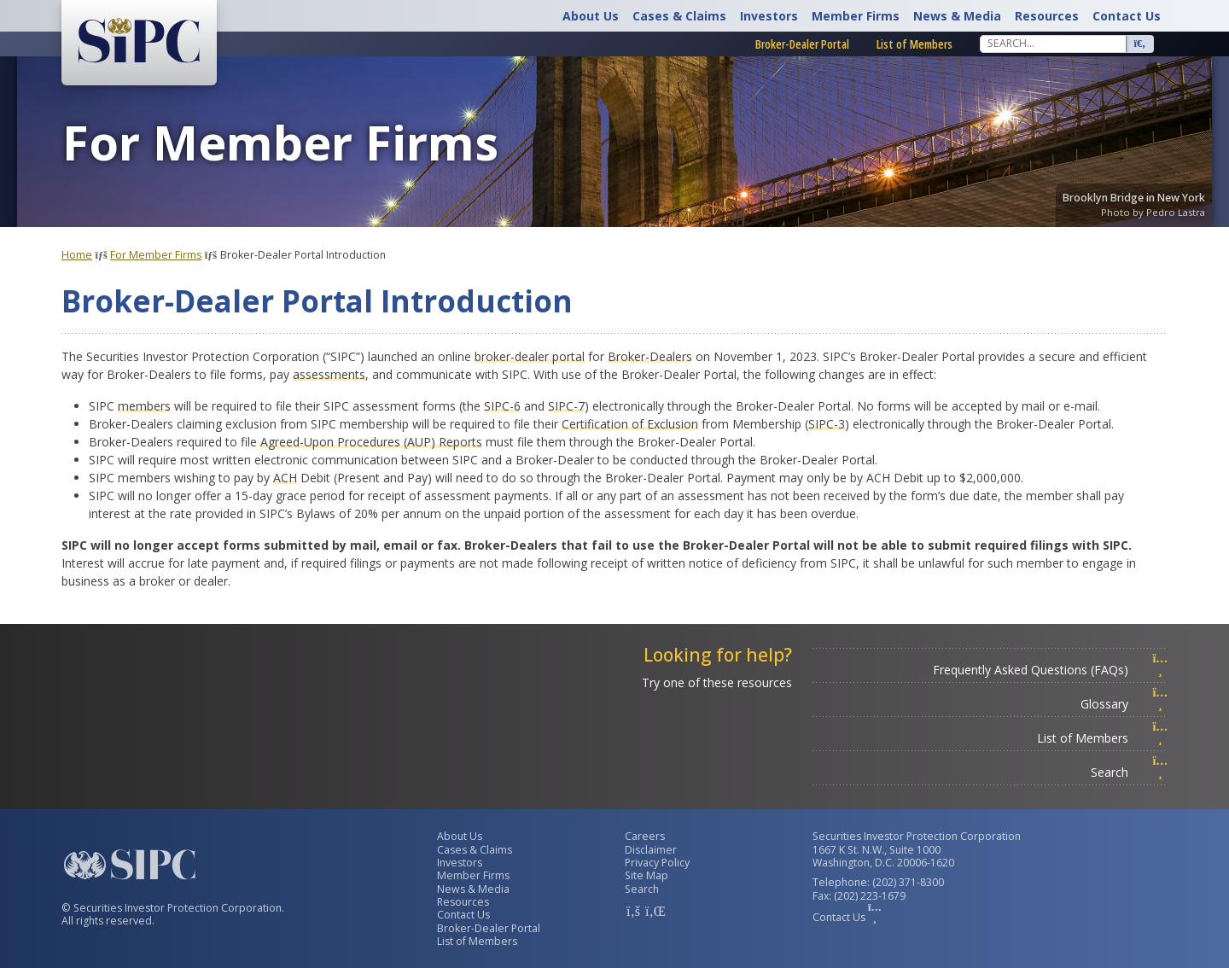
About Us (590, 16)
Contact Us (1126, 16)
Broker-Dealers (650, 356)
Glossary (1124, 704)
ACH (285, 477)
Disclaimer (651, 850)
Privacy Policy (657, 862)
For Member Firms (155, 255)
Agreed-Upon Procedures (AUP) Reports (371, 442)
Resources (1047, 16)
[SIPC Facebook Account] (633, 910)
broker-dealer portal (530, 356)
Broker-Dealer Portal (802, 44)
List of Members (914, 44)
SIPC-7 (566, 406)
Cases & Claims (679, 16)
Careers (645, 836)
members (144, 406)
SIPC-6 (502, 406)
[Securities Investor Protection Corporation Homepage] (139, 41)
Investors (769, 16)
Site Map (646, 875)
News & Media (957, 16)
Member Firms (856, 16)
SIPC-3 (826, 424)
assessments (329, 374)
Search (1129, 772)
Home (76, 255)
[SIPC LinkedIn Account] (653, 910)
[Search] (1053, 43)
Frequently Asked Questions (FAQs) (1050, 670)
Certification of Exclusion (630, 424)
